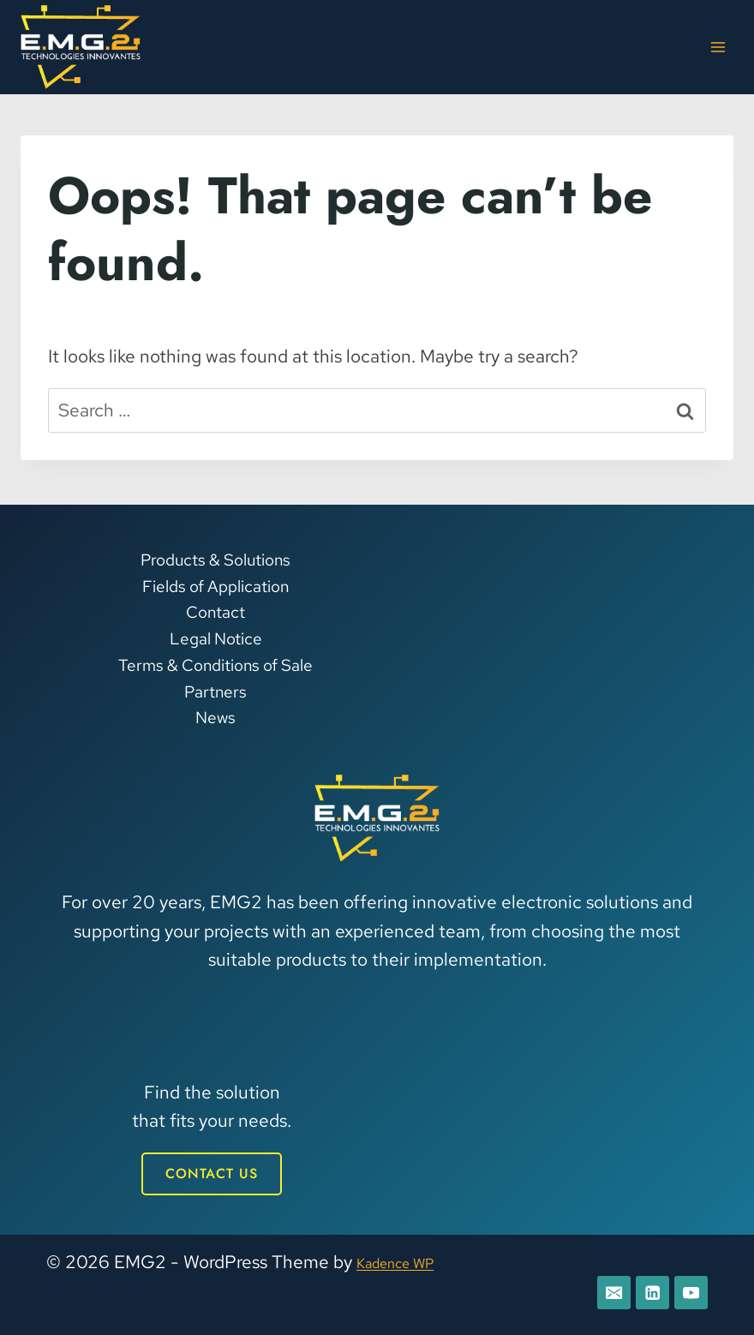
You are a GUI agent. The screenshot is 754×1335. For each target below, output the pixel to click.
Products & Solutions (215, 557)
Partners (215, 688)
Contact (215, 609)
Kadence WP (408, 1259)
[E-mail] (607, 1291)
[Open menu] (717, 46)
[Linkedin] (649, 1291)
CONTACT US (211, 1171)
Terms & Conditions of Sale (215, 662)
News (215, 715)
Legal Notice (216, 636)
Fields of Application (215, 583)
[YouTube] (690, 1291)
